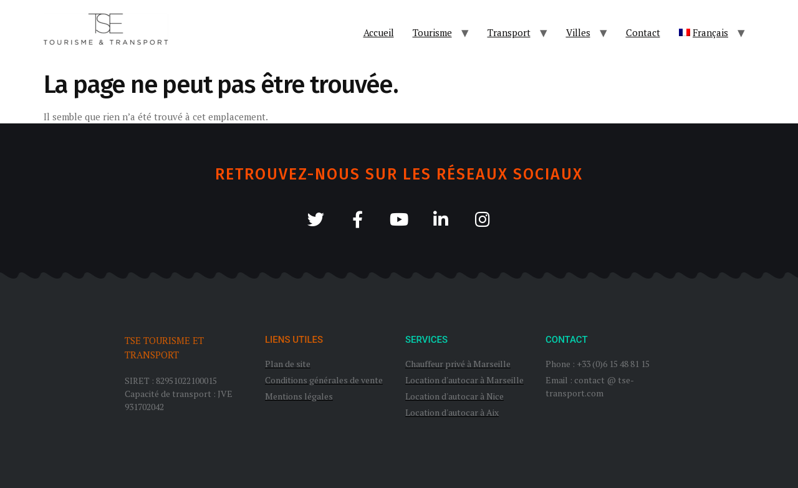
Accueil (378, 32)
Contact (643, 32)
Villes (578, 32)
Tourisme (432, 32)
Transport (509, 32)
